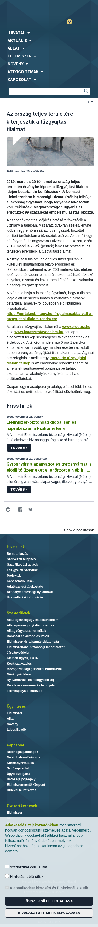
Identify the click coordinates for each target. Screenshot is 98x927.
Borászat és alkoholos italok (28, 636)
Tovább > (18, 448)
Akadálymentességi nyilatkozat (30, 592)
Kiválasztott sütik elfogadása (49, 913)
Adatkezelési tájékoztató (25, 586)
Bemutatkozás (17, 554)
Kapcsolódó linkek (20, 581)
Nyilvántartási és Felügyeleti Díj (30, 680)
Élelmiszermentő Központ (26, 785)
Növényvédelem (19, 674)
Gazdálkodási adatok (22, 564)
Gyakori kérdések (22, 806)
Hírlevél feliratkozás (21, 790)
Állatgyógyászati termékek (26, 631)
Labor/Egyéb (16, 729)
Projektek (14, 575)
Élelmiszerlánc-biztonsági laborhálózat (36, 647)
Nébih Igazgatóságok (22, 752)
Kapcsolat (15, 745)
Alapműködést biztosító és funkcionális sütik (46, 888)
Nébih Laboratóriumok (23, 757)
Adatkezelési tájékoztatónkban (31, 825)
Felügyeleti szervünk (22, 570)
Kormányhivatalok (20, 763)
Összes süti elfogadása (49, 901)
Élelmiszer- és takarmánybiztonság (33, 641)
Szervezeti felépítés (21, 559)
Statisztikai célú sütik (26, 867)
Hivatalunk (16, 547)
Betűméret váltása (91, 101)
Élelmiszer (14, 713)
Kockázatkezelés (19, 663)
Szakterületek (18, 613)
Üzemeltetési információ (25, 597)
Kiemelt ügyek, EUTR (22, 658)
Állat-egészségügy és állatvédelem (32, 620)
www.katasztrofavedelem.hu (38, 332)
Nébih (24, 8)
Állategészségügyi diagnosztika (30, 625)
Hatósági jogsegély (21, 779)
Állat (10, 718)
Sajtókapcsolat (18, 768)
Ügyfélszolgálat (18, 774)
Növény (12, 724)
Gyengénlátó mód (71, 21)
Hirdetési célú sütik (24, 876)
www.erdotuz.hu (76, 327)
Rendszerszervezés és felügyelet (31, 685)
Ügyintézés (16, 706)
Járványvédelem (19, 652)
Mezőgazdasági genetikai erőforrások (34, 669)
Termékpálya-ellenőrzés (24, 691)
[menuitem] (49, 33)
